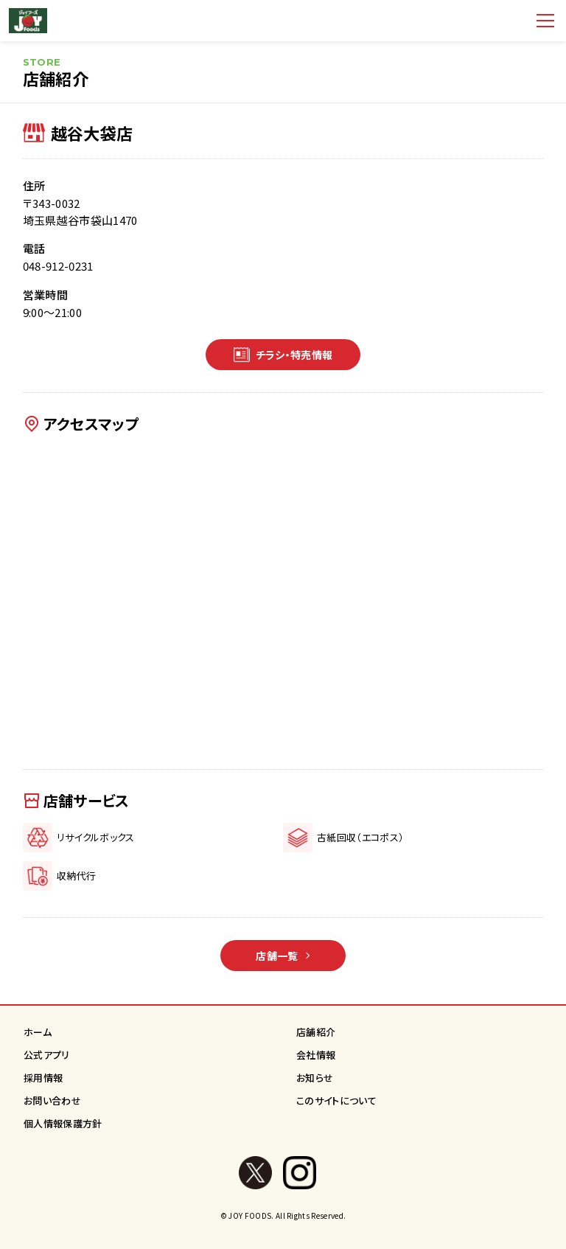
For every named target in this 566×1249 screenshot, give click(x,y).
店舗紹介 (315, 1032)
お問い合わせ (52, 1100)
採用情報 (43, 1078)
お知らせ (314, 1078)
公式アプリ (47, 1055)
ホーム (38, 1032)
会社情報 (315, 1055)
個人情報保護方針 (63, 1123)
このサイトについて (336, 1100)
